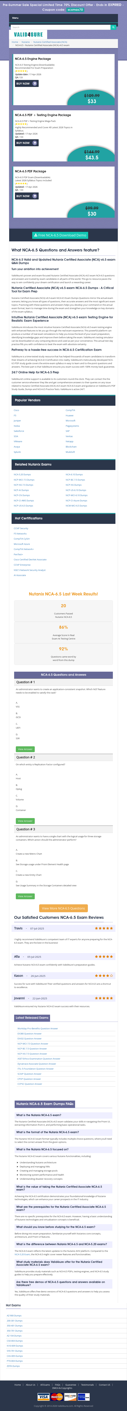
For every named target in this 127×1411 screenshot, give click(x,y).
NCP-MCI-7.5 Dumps (24, 479)
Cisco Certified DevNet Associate (30, 559)
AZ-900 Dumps (14, 1315)
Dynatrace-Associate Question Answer (37, 1063)
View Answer (25, 749)
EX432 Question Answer (30, 1038)
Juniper (17, 420)
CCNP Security (21, 528)
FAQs (57, 1384)
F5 (15, 415)
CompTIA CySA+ (22, 538)
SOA (16, 436)
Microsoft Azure (22, 544)
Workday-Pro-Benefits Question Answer (38, 1028)
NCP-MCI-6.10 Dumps (77, 495)
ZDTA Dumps (13, 1366)
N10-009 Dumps (15, 1345)
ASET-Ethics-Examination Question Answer (39, 1058)
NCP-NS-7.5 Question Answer (32, 1053)
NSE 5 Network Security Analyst (30, 570)
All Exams (45, 1384)
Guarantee (70, 1384)
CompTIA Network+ (24, 549)
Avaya (17, 446)
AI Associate (20, 575)
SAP (68, 430)
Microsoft (70, 420)
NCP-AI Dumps (21, 490)
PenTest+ (18, 554)
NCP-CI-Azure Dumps (76, 500)
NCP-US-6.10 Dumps (76, 490)
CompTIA (70, 410)
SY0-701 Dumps (14, 1350)
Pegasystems (72, 425)
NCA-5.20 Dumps (22, 474)
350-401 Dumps (14, 1325)
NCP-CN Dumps (22, 495)
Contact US (104, 1384)
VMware (18, 441)
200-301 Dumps (14, 1320)
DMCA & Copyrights (62, 1388)
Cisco (16, 410)
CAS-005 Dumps (15, 1355)
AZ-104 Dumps (14, 1335)
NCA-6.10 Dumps (74, 474)
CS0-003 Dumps (15, 1340)
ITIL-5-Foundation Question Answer (36, 1068)
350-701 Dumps (14, 1330)
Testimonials (87, 1384)
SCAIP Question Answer (29, 1073)
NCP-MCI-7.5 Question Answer (33, 1043)
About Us (30, 1384)
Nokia (17, 425)
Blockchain (71, 446)
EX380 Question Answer (30, 1033)
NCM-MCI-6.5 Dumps (76, 505)
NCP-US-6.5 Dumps (23, 505)
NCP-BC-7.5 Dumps (75, 479)
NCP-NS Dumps (74, 484)
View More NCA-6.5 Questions (63, 908)
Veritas (69, 436)
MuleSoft (70, 451)
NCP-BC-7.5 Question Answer (32, 1048)
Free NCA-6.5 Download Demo (60, 235)
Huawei (69, 415)
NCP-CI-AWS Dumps (24, 500)
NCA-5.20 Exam (22, 1254)
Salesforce (19, 430)
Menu (15, 18)
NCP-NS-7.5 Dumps (23, 484)
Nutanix (26, 41)
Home (15, 41)
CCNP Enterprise (22, 564)
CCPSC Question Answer (30, 1083)
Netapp (69, 441)
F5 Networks (20, 533)
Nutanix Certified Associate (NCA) (50, 41)
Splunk (17, 451)
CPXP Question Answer (29, 1078)
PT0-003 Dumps (15, 1360)
